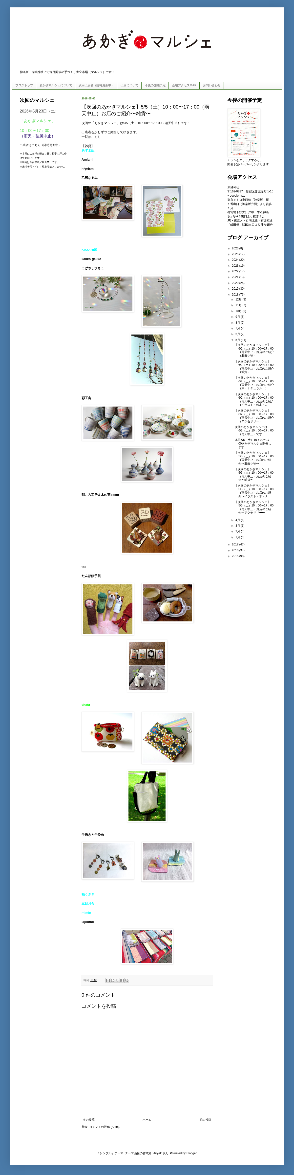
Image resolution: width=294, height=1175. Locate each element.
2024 (235, 259)
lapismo (88, 922)
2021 (235, 277)
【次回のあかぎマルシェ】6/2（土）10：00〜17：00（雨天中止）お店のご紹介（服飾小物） (254, 350)
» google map (236, 195)
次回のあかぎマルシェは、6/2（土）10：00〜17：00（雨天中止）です (254, 430)
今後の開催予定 (155, 85)
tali (84, 567)
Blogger (192, 1153)
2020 (235, 283)
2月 (238, 531)
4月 (238, 520)
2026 (235, 248)
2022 (235, 271)
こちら (96, 137)
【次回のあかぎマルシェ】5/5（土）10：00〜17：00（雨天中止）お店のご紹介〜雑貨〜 (254, 474)
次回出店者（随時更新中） (96, 85)
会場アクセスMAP (184, 85)
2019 (235, 288)
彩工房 (86, 398)
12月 (239, 299)
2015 (235, 556)
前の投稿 (205, 1119)
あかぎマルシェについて (56, 85)
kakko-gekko (91, 259)
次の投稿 (89, 1119)
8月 (238, 322)
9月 (238, 316)
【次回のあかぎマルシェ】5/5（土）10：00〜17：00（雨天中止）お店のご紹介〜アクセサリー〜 (254, 507)
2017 (235, 544)
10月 (239, 311)
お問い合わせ (212, 85)
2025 (235, 254)
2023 (235, 265)
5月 (238, 340)
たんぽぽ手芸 (91, 576)
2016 (235, 550)
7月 (238, 328)
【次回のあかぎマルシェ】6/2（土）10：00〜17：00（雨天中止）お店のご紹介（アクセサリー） (254, 416)
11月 (239, 305)
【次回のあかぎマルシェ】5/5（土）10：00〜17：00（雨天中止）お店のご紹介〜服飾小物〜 (254, 458)
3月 (238, 525)
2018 (235, 294)
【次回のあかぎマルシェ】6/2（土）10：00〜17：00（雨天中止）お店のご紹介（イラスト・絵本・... (254, 399)
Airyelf (157, 1153)
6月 (238, 334)
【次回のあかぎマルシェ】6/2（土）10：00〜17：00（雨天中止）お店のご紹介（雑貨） (254, 367)
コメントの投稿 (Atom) (104, 1127)
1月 (238, 537)
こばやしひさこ (93, 268)
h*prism (88, 168)
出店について (129, 85)
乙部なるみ (90, 178)
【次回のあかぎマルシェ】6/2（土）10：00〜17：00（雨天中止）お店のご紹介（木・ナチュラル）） (254, 383)
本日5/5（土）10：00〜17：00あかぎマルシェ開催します (254, 443)
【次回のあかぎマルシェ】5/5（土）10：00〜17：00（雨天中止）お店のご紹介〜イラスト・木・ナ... (254, 491)
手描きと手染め (93, 835)
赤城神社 (233, 187)
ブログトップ (24, 85)
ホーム (147, 1119)
